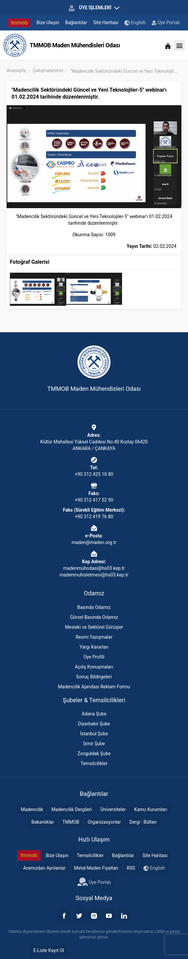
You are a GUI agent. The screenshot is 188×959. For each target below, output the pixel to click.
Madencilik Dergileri (71, 809)
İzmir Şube (94, 743)
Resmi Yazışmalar (94, 637)
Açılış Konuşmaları (94, 666)
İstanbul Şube (94, 733)
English (135, 22)
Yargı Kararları (93, 647)
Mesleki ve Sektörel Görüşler (94, 627)
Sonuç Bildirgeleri (94, 676)
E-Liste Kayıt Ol (48, 950)
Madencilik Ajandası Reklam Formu (94, 686)
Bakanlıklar (42, 822)
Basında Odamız (94, 607)
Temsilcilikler (94, 763)
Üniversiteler (113, 809)
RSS (131, 868)
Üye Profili (93, 657)
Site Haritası (105, 22)
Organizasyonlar (104, 822)
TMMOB (70, 822)
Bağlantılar (76, 22)
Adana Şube (94, 713)
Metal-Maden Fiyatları (96, 868)
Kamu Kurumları (150, 809)
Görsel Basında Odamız (94, 617)
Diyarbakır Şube (94, 723)
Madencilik (32, 809)
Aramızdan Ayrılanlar (44, 868)
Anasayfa (16, 70)
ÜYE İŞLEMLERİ (94, 8)
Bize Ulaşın (48, 22)
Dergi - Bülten (143, 822)
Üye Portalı (166, 22)
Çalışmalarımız (48, 70)
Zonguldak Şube (94, 753)
